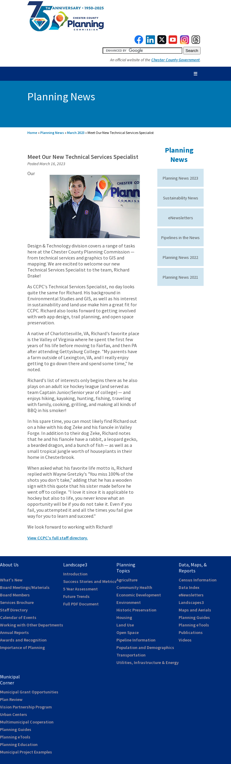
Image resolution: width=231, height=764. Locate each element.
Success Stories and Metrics (89, 581)
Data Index (189, 587)
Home (32, 132)
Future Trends (76, 596)
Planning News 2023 (180, 178)
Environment (128, 602)
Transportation (131, 655)
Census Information (198, 580)
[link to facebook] (139, 42)
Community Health (134, 587)
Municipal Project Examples (26, 752)
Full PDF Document (81, 604)
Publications (191, 632)
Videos (185, 640)
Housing (124, 617)
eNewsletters (180, 217)
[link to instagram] (185, 42)
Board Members (15, 595)
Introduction (75, 574)
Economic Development (138, 595)
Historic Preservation (136, 610)
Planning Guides (194, 617)
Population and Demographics (145, 647)
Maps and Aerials (195, 610)
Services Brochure (17, 602)
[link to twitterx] (161, 42)
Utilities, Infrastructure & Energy (147, 662)
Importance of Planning (22, 647)
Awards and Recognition (23, 640)
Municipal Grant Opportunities (29, 692)
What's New (11, 580)
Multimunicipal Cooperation (27, 722)
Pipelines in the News (180, 237)
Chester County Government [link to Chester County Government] (175, 59)
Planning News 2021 (180, 277)
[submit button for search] (192, 50)
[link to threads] (196, 42)
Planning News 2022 (180, 257)
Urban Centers (13, 714)
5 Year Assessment (80, 589)
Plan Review (11, 699)
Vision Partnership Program (26, 707)
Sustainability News (180, 198)
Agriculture (126, 580)
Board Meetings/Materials (25, 587)
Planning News (52, 132)
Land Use (125, 625)
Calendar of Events (18, 617)
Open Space (127, 632)
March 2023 (76, 132)
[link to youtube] (173, 42)
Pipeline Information (136, 640)
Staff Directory (14, 610)
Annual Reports (14, 632)
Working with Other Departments (31, 625)
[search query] (142, 50)
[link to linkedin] (151, 42)
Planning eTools (194, 625)
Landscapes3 (191, 602)
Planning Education (19, 744)
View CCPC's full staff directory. (57, 538)
